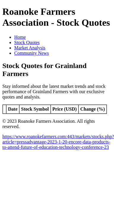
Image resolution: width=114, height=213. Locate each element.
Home (20, 37)
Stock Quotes (27, 42)
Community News (31, 53)
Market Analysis (29, 47)
